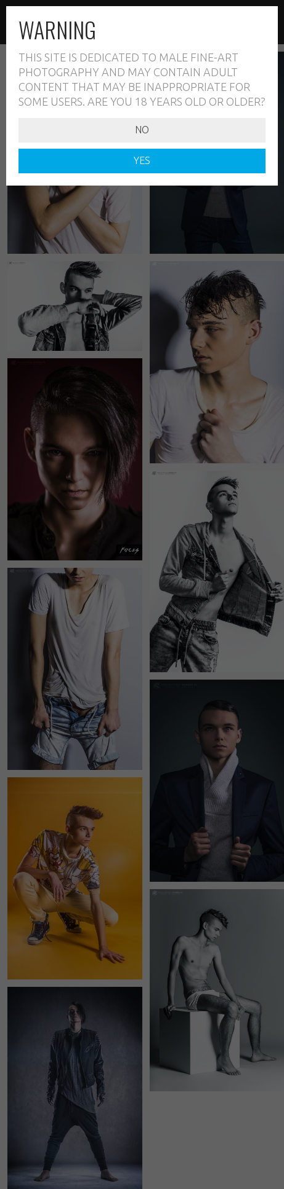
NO (142, 129)
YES (142, 160)
